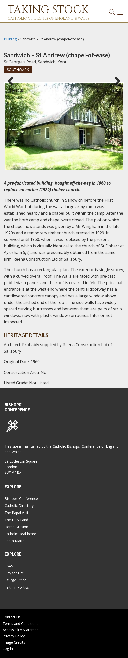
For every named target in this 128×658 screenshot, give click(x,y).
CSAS (9, 566)
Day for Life (14, 573)
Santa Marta (15, 540)
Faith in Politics (17, 587)
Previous (12, 87)
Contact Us (12, 617)
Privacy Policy (14, 636)
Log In (8, 648)
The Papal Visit (16, 512)
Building (10, 38)
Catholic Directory (19, 505)
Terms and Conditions (20, 623)
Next (116, 87)
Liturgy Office (15, 580)
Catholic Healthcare (20, 533)
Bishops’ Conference (21, 498)
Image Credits (14, 642)
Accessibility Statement (21, 629)
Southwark (18, 69)
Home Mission (16, 526)
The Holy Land (16, 519)
